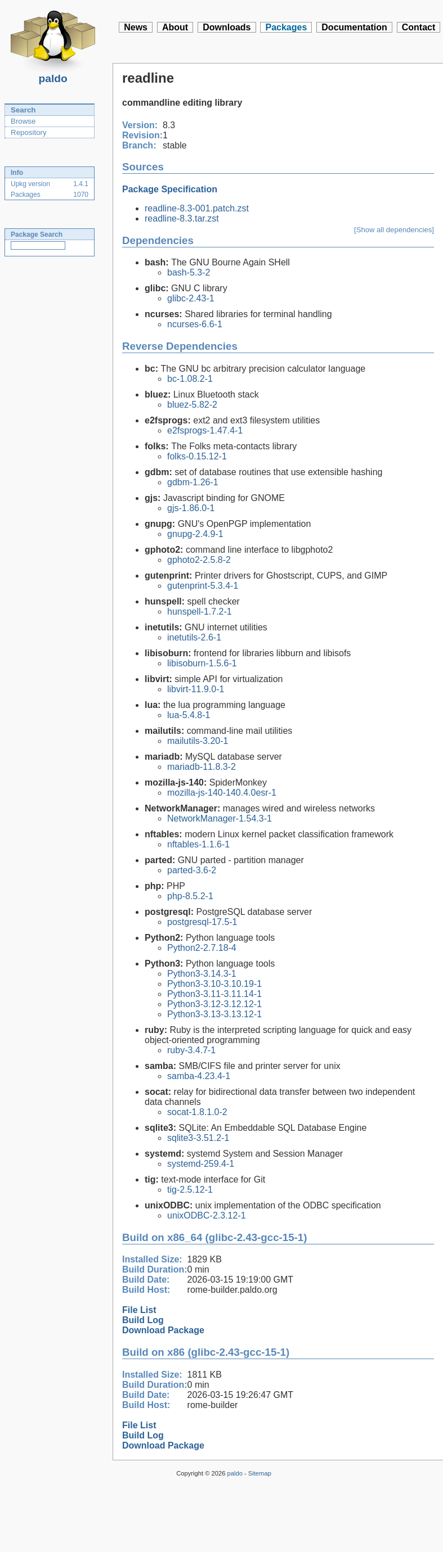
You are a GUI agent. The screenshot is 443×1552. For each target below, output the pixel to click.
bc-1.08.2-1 (190, 379)
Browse (23, 121)
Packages (286, 27)
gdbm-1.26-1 (192, 482)
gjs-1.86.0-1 (191, 508)
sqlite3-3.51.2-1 (198, 1138)
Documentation (354, 27)
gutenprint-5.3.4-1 (202, 585)
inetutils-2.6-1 (194, 637)
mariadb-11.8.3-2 (201, 767)
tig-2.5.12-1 (190, 1189)
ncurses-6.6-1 (194, 324)
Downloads (226, 27)
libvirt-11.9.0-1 (195, 689)
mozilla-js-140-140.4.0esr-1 (221, 792)
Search (23, 110)
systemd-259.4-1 (200, 1163)
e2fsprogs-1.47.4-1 (205, 430)
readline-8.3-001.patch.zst (197, 208)
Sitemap (259, 1473)
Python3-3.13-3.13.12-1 (214, 1014)
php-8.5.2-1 (190, 896)
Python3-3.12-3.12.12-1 (214, 1004)
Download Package (163, 1330)
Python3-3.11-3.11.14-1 (214, 994)
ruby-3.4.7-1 (191, 1050)
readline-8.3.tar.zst (182, 218)
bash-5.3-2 (189, 272)
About (175, 27)
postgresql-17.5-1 (202, 922)
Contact (419, 27)
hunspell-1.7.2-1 (199, 611)
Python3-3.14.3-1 (201, 973)
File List (139, 1310)
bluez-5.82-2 (192, 404)
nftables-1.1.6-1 (198, 844)
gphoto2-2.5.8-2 (199, 560)
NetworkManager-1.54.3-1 (219, 818)
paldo (53, 75)
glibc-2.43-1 (190, 298)
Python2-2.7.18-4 (201, 948)
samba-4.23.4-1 (198, 1076)
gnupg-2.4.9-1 (195, 534)
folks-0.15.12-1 (197, 456)
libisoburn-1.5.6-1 (202, 663)
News (135, 27)
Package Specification (169, 189)
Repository (29, 132)
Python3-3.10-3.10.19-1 (214, 984)
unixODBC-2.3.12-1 (206, 1215)
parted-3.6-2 (191, 870)
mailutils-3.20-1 (197, 741)
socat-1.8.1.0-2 (197, 1112)
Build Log (143, 1320)
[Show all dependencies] (394, 229)
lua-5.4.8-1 (189, 715)
